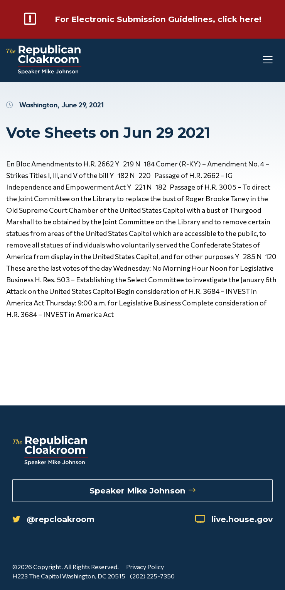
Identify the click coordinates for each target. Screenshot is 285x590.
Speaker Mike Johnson (142, 488)
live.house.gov (226, 519)
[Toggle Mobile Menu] (254, 70)
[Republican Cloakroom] (43, 70)
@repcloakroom (61, 519)
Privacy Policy (145, 567)
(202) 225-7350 (154, 577)
